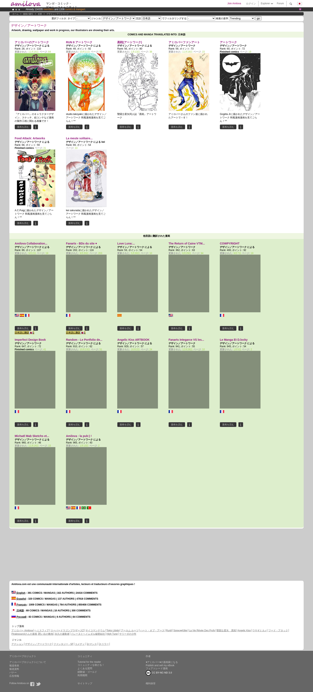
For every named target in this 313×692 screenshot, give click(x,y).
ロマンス (92, 644)
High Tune (112, 634)
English (18, 592)
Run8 (169, 630)
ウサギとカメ (259, 630)
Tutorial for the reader (89, 662)
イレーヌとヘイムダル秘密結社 (88, 634)
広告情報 (14, 676)
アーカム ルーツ (130, 630)
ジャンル (96, 18)
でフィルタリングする (174, 18)
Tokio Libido (112, 630)
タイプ (71, 18)
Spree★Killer (180, 630)
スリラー (104, 644)
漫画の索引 (28, 14)
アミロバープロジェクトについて (27, 662)
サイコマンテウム (95, 630)
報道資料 (14, 669)
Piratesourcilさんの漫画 (24, 634)
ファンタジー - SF (63, 644)
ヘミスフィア (41, 630)
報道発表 (14, 665)
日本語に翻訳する (24, 332)
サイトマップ (85, 683)
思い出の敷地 (45, 634)
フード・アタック (278, 630)
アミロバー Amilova (22, 630)
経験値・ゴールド (87, 671)
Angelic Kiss (244, 630)
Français (19, 604)
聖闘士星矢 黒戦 (226, 630)
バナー (13, 672)
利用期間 (82, 675)
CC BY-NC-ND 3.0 (159, 673)
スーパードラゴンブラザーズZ (67, 630)
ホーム (15, 14)
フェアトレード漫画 (157, 668)
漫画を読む (23, 126)
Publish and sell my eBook (160, 665)
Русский (18, 616)
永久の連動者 (62, 634)
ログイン (251, 3)
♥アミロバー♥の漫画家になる (162, 662)
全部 (40, 14)
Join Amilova (234, 3)
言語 (138, 18)
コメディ (80, 644)
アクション (17, 644)
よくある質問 (85, 668)
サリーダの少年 (127, 634)
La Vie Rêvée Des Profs (202, 630)
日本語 (17, 610)
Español (18, 598)
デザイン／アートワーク (57, 14)
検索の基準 (222, 18)
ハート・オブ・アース (152, 630)
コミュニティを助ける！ (91, 665)
